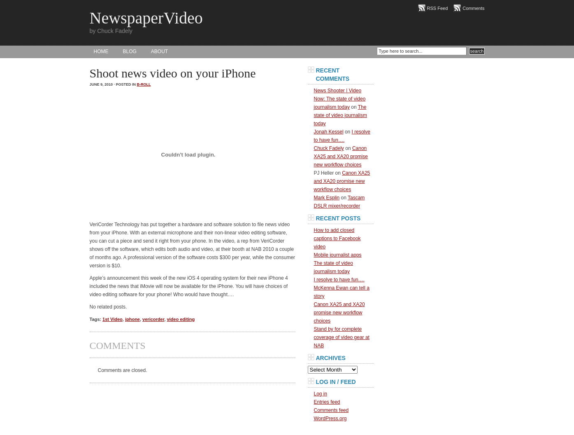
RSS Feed (437, 8)
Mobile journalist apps (338, 255)
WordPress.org (330, 418)
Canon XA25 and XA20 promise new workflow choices (341, 156)
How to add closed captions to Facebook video (337, 238)
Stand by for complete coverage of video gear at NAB (341, 337)
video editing (181, 319)
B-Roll (144, 84)
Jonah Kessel (329, 132)
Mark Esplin (327, 198)
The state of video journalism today (340, 115)
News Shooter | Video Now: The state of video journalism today (340, 99)
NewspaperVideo (146, 18)
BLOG (130, 51)
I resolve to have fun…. (339, 280)
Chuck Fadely (329, 148)
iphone (132, 319)
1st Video (112, 319)
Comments (473, 8)
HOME (101, 51)
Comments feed (331, 410)
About (159, 51)
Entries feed (327, 402)
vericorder (153, 319)
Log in (321, 394)
